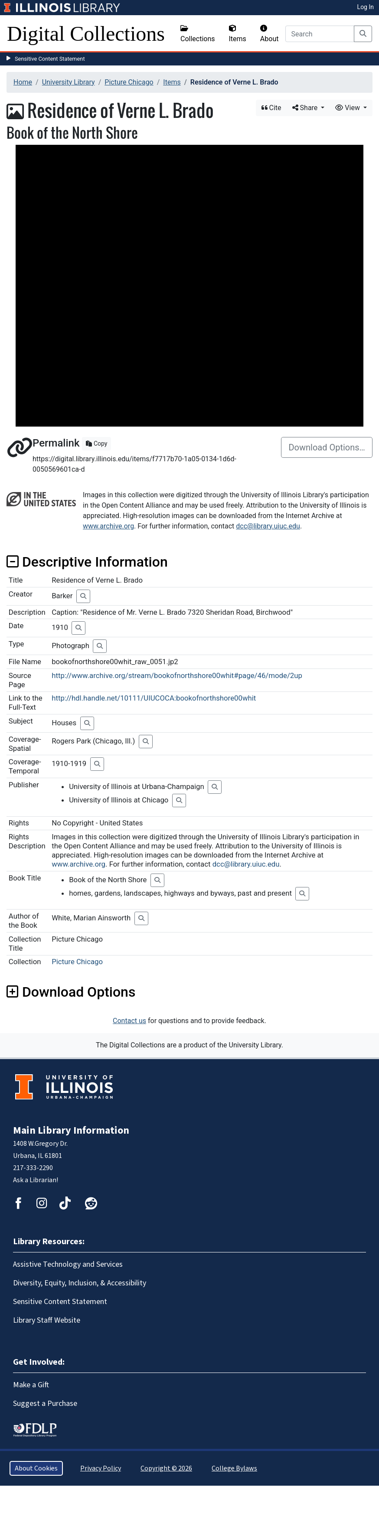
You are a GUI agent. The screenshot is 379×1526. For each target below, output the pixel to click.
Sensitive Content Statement (50, 58)
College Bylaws (234, 1468)
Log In (365, 6)
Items (237, 34)
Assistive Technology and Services (68, 1264)
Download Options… (326, 447)
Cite (271, 108)
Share (306, 108)
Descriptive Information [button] (87, 562)
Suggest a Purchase (45, 1403)
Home (22, 82)
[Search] (319, 34)
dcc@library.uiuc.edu (268, 526)
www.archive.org (108, 526)
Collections (197, 34)
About (269, 34)
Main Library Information (71, 1130)
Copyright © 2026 (166, 1468)
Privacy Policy (100, 1468)
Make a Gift (31, 1384)
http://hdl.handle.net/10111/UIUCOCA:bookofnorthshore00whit (154, 698)
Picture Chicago (129, 82)
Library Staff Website (46, 1320)
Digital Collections (86, 33)
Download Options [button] (71, 992)
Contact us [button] (129, 1021)
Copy (96, 443)
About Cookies (36, 1468)
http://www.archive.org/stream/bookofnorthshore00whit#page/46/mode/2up (177, 675)
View (348, 108)
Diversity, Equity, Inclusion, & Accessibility (79, 1283)
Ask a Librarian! (35, 1180)
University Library (68, 82)
